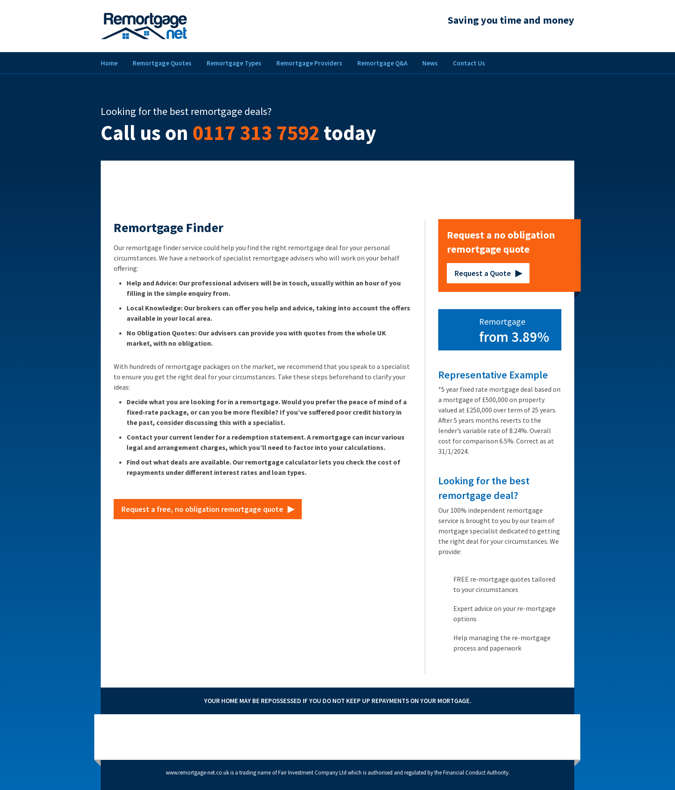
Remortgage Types (234, 63)
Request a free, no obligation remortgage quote (202, 509)
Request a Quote (483, 273)
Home (109, 63)
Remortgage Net (144, 26)
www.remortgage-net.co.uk (197, 772)
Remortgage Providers (309, 63)
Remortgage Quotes (162, 63)
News (430, 63)
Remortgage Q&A (382, 63)
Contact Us (469, 63)
